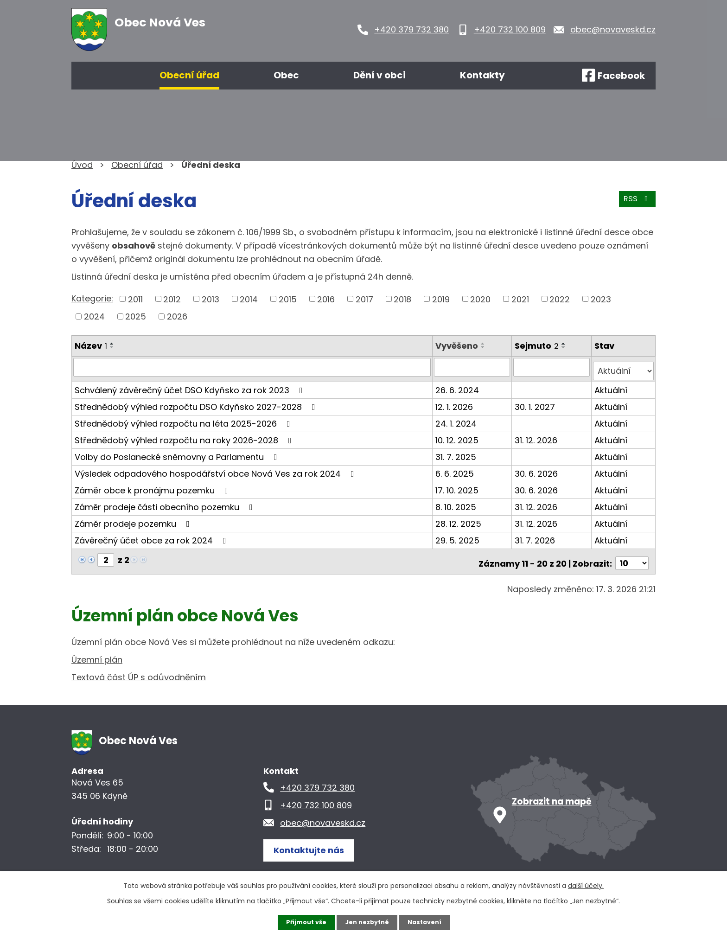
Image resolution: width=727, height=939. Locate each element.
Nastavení (428, 921)
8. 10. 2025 (457, 502)
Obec (286, 75)
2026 (177, 316)
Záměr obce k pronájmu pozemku (153, 486)
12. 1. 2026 (455, 402)
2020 (480, 299)
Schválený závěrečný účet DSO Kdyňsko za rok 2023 (190, 385)
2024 (94, 316)
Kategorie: (92, 298)
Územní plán (96, 652)
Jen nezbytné (367, 921)
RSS (635, 203)
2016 (326, 299)
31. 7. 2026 (536, 536)
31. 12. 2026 (537, 435)
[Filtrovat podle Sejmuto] (552, 367)
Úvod (98, 75)
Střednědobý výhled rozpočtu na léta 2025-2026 (184, 419)
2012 (172, 299)
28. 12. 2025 (460, 519)
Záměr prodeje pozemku (134, 519)
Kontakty (482, 75)
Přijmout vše (302, 921)
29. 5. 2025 (459, 536)
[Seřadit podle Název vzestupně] (112, 343)
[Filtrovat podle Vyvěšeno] (473, 367)
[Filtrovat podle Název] (252, 367)
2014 (249, 299)
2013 (210, 299)
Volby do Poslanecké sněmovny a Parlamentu (178, 452)
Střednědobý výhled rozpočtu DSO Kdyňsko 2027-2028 (197, 402)
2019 (441, 299)
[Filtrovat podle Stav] (623, 367)
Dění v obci (379, 75)
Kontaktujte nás (314, 841)
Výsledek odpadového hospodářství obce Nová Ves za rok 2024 (216, 469)
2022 (559, 299)
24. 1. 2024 (457, 419)
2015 (288, 299)
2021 (520, 299)
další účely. (586, 884)
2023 (601, 299)
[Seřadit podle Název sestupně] (112, 347)
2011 (135, 299)
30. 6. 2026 (537, 469)
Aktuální (611, 385)
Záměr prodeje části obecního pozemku (165, 502)
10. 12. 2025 (458, 435)
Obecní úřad (189, 75)
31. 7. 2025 (457, 452)
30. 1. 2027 (536, 402)
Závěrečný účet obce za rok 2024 (152, 536)
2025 (135, 316)
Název (91, 345)
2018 (402, 299)
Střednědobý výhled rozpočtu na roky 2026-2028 (185, 435)
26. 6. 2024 (458, 385)
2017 (364, 299)
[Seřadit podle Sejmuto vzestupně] (565, 343)
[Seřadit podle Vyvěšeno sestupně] (484, 347)
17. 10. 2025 (458, 486)
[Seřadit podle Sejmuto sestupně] (565, 347)
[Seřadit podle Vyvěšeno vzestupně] (484, 343)
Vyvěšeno (458, 345)
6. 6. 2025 (456, 469)
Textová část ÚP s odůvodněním (138, 669)
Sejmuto (538, 345)
